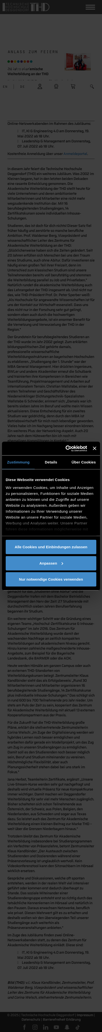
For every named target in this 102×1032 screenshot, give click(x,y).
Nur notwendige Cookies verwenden (51, 579)
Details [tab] (51, 462)
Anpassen (51, 563)
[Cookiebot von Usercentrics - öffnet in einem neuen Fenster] (66, 448)
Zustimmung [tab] (18, 462)
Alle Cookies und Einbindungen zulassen (51, 547)
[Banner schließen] (94, 448)
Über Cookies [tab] (84, 462)
